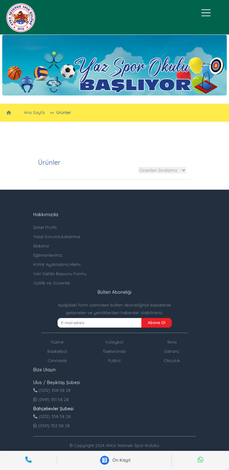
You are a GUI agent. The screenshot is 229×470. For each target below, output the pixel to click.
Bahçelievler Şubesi (53, 409)
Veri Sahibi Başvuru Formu (60, 273)
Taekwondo (114, 351)
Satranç (171, 351)
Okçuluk (172, 360)
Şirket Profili (45, 227)
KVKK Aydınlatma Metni (57, 264)
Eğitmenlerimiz (47, 255)
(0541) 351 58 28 (51, 399)
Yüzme (57, 342)
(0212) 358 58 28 (52, 390)
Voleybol (114, 342)
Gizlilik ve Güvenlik (51, 282)
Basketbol (57, 351)
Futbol (114, 360)
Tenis (172, 342)
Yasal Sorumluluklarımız (56, 236)
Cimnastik (57, 360)
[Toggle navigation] (206, 13)
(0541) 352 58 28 (51, 425)
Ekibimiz (41, 245)
